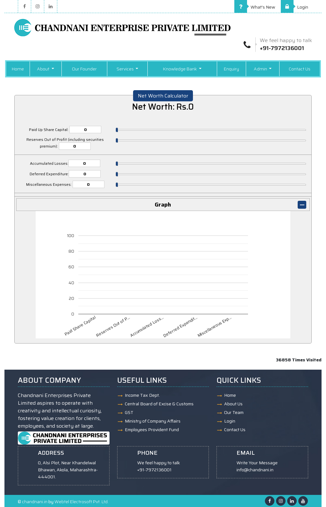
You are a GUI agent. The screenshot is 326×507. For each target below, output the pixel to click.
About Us (233, 403)
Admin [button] (261, 68)
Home (18, 68)
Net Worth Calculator (163, 96)
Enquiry (231, 68)
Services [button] (126, 68)
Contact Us (299, 68)
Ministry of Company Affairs (153, 420)
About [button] (43, 68)
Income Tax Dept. (142, 395)
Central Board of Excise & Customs (159, 403)
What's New (254, 7)
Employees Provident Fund (152, 429)
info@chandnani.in (255, 469)
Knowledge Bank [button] (180, 68)
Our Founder (84, 68)
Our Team (234, 412)
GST (129, 412)
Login (294, 7)
